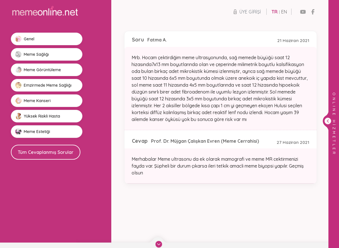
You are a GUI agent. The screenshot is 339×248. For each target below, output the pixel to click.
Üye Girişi (247, 12)
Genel (24, 39)
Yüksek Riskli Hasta (37, 116)
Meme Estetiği (32, 131)
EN (284, 12)
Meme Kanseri (33, 101)
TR (274, 12)
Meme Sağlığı (32, 54)
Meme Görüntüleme (38, 70)
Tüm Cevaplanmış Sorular (46, 152)
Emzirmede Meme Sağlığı (43, 85)
